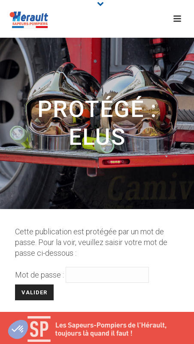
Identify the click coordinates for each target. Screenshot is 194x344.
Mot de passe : (82, 274)
